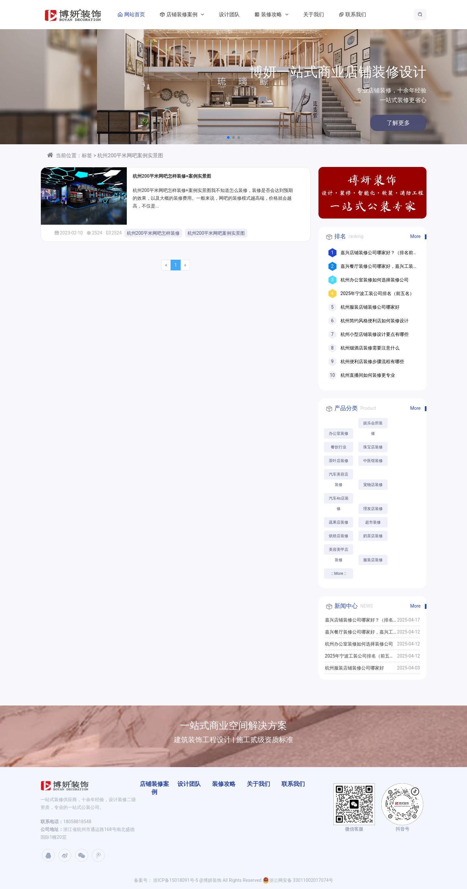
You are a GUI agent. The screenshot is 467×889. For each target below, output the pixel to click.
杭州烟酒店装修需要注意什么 (370, 347)
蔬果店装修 (338, 522)
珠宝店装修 (373, 447)
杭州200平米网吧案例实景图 (216, 233)
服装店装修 (373, 560)
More (415, 236)
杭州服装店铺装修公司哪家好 (370, 307)
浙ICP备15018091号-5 (175, 880)
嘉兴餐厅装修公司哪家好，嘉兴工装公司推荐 (359, 633)
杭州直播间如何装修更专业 (368, 375)
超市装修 (373, 522)
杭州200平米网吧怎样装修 (153, 233)
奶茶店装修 (373, 536)
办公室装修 (338, 433)
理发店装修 (373, 508)
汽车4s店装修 (339, 500)
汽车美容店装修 (338, 476)
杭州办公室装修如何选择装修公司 (375, 279)
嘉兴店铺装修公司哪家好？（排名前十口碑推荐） (359, 621)
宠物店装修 (373, 484)
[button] (228, 137)
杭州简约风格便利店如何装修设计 (375, 320)
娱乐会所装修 (373, 424)
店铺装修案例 (180, 14)
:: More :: (338, 573)
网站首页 (130, 14)
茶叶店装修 (338, 460)
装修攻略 (270, 14)
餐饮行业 (338, 447)
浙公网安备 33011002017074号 (298, 880)
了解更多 (378, 122)
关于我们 (313, 14)
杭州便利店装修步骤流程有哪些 (372, 361)
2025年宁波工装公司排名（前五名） (377, 293)
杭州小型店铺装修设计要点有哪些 (375, 334)
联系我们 (351, 14)
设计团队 (229, 14)
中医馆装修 (373, 460)
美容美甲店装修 (338, 551)
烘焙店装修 (338, 536)
